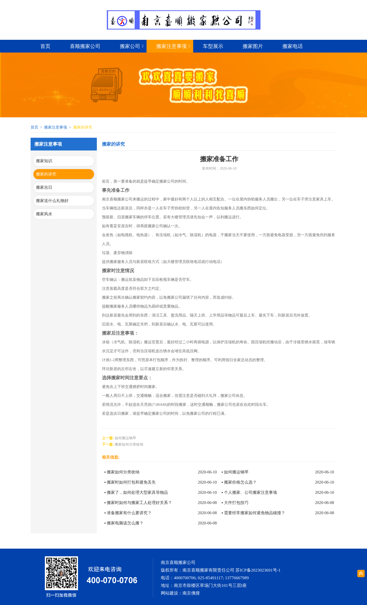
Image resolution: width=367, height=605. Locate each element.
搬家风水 (44, 214)
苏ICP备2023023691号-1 (258, 570)
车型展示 (213, 46)
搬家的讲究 (46, 174)
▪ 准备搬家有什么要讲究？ (128, 513)
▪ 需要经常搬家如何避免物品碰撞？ (253, 513)
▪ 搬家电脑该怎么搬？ (123, 523)
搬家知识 (44, 161)
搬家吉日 (44, 187)
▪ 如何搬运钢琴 (234, 472)
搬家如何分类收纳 (129, 444)
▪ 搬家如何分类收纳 (121, 472)
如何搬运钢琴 (125, 438)
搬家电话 (292, 46)
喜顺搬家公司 (85, 46)
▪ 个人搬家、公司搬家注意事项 (249, 492)
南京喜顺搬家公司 (178, 562)
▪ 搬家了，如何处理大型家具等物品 (136, 492)
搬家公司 (130, 46)
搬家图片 (253, 46)
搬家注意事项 (171, 46)
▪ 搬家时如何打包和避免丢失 (130, 482)
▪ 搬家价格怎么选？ (239, 482)
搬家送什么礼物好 (52, 200)
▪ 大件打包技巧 (234, 502)
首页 (45, 46)
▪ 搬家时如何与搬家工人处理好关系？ (138, 502)
